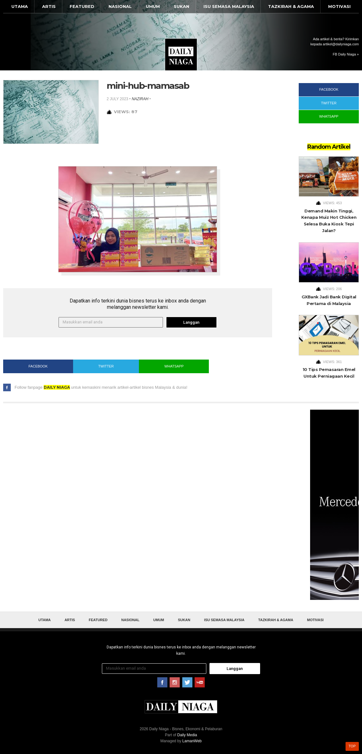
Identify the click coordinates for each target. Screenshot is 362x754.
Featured (82, 6)
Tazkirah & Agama (291, 6)
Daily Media (187, 735)
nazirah (140, 99)
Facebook (38, 366)
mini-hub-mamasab (148, 85)
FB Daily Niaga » (346, 54)
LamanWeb (192, 741)
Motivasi (339, 6)
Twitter (106, 366)
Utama (19, 6)
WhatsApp (174, 366)
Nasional (120, 6)
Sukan (181, 6)
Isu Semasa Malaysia (228, 6)
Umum (153, 6)
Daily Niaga (181, 54)
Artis (49, 6)
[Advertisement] (334, 505)
